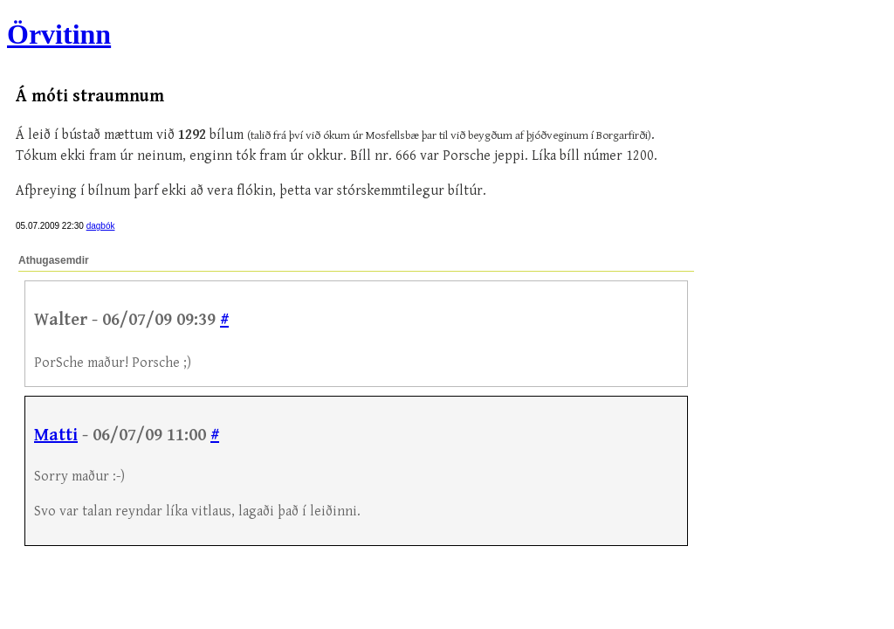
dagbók (100, 226)
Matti (56, 435)
